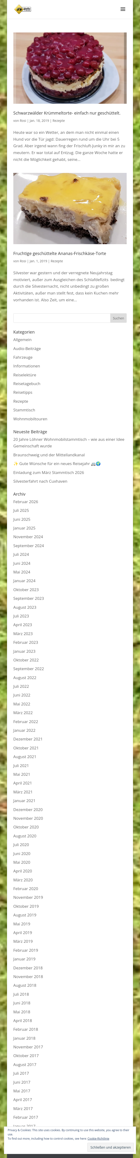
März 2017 (23, 1108)
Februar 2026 (25, 501)
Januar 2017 (24, 1126)
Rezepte (58, 120)
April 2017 (22, 1099)
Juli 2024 (21, 554)
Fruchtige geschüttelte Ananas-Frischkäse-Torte (59, 253)
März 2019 (23, 941)
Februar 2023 (25, 642)
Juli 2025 (21, 510)
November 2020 (28, 818)
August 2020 (24, 836)
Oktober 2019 (26, 906)
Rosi (23, 120)
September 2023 (28, 598)
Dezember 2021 (28, 739)
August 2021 (24, 756)
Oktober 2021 (26, 748)
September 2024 (28, 545)
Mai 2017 (21, 1091)
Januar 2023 (24, 651)
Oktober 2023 (26, 589)
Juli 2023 (21, 616)
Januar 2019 (24, 959)
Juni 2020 (21, 853)
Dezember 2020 (28, 809)
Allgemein (22, 339)
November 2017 (28, 1047)
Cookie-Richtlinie (98, 1139)
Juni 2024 (21, 563)
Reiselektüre (24, 375)
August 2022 (24, 677)
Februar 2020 (25, 888)
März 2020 (23, 880)
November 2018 (28, 976)
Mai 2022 (21, 704)
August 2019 (24, 915)
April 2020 (22, 871)
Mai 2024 (21, 572)
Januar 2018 (24, 1038)
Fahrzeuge (23, 357)
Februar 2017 (25, 1117)
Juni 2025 (21, 519)
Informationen (26, 366)
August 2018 (24, 985)
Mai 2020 (21, 862)
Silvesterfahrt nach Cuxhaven (40, 481)
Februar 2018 (25, 1029)
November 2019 (28, 897)
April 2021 (22, 783)
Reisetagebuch (27, 383)
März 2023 (23, 633)
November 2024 (28, 536)
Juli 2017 (21, 1073)
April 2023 (22, 624)
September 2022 (28, 668)
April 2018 (22, 1020)
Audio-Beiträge (27, 348)
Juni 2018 (21, 1003)
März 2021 (23, 792)
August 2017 (24, 1064)
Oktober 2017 (26, 1055)
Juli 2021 (21, 765)
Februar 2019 (25, 950)
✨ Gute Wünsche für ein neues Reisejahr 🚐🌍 (57, 463)
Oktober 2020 (26, 827)
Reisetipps (22, 392)
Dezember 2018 (28, 968)
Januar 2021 (24, 800)
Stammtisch (24, 410)
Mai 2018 (21, 1012)
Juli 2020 (21, 844)
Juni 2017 (21, 1082)
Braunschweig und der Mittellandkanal (49, 455)
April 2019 (22, 932)
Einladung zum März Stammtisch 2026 (48, 472)
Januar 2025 (24, 528)
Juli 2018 (21, 994)
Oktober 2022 (26, 660)
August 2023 (24, 607)
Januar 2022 (24, 730)
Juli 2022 (21, 686)
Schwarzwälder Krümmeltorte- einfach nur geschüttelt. (67, 113)
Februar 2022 (25, 721)
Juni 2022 (21, 695)
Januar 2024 (24, 580)
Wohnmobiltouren (30, 419)
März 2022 (23, 712)
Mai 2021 (21, 774)
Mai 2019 (21, 924)
